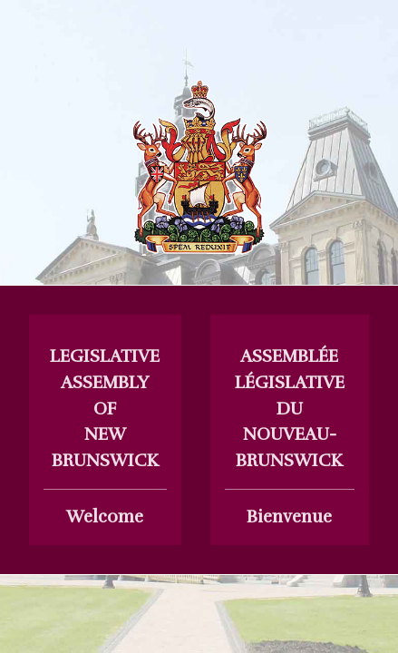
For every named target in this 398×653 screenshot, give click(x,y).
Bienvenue (289, 436)
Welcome (105, 436)
